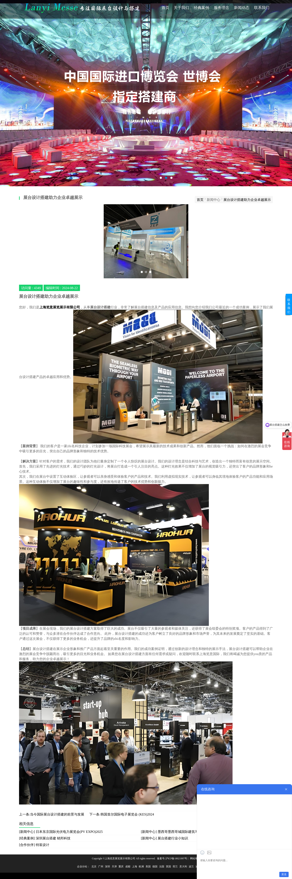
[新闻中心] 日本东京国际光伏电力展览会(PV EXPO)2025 (61, 831)
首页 (165, 7)
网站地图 (195, 858)
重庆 (121, 866)
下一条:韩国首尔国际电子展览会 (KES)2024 (121, 814)
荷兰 (175, 866)
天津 (114, 866)
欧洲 (141, 866)
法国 (161, 866)
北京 (93, 866)
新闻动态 (241, 7)
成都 (127, 866)
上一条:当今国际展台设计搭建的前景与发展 (51, 814)
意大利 (183, 866)
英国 (168, 866)
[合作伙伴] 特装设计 (34, 844)
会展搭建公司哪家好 (146, 93)
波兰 (191, 866)
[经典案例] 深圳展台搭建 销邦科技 (44, 838)
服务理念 (221, 7)
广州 (100, 866)
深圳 (107, 866)
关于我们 (181, 7)
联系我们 (261, 7)
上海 (134, 866)
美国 (148, 866)
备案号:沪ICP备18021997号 (172, 858)
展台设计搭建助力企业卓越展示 (247, 199)
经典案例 (201, 7)
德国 (154, 866)
